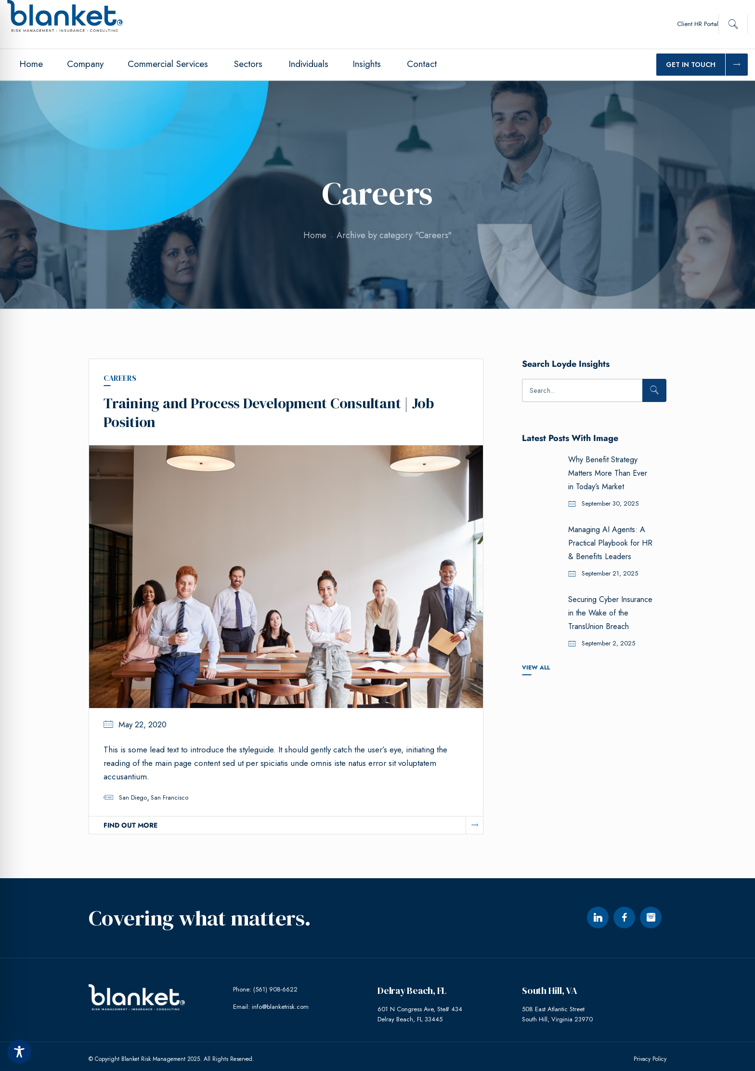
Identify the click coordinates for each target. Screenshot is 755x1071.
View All (536, 667)
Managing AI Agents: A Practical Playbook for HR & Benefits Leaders (610, 543)
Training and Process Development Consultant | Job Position (269, 410)
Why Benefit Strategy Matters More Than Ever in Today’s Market (607, 473)
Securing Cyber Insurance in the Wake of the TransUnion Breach (610, 613)
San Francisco (169, 792)
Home (314, 235)
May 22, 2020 (142, 719)
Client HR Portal (697, 23)
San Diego (133, 792)
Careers (120, 378)
